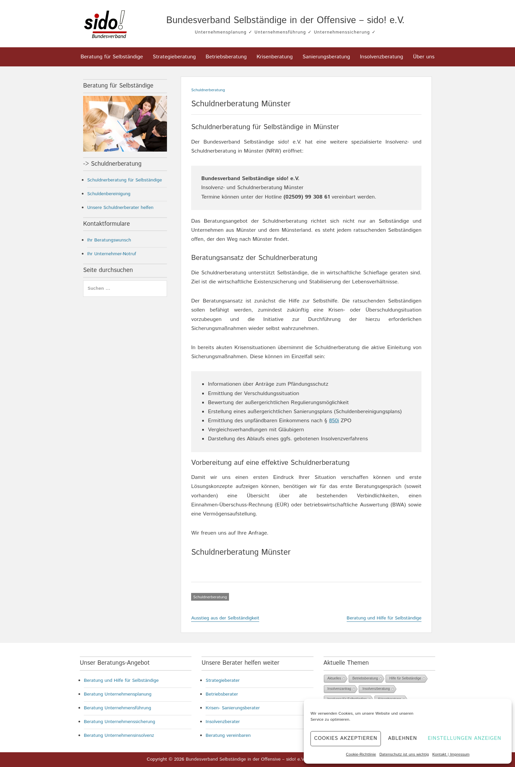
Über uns (424, 57)
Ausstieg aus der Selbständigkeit (225, 618)
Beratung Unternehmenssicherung (119, 721)
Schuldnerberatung (208, 90)
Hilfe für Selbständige (405, 678)
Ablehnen (402, 738)
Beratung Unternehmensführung (117, 708)
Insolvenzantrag (339, 689)
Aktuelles (334, 678)
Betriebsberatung (226, 57)
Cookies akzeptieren (345, 738)
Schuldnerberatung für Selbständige (124, 180)
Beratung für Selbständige (111, 57)
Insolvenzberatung (381, 57)
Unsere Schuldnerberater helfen (120, 207)
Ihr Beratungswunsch (109, 240)
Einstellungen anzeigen (464, 738)
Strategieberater (223, 680)
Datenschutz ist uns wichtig (404, 754)
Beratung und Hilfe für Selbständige (384, 618)
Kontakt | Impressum (450, 754)
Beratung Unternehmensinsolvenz (119, 735)
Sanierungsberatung (326, 57)
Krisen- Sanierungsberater (233, 708)
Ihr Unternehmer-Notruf (111, 254)
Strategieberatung (174, 57)
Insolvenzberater (223, 721)
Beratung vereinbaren (228, 735)
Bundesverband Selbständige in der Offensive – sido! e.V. (285, 20)
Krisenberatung (274, 57)
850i (334, 421)
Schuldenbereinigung (108, 193)
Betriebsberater (222, 694)
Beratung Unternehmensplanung (118, 694)
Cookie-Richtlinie (361, 754)
